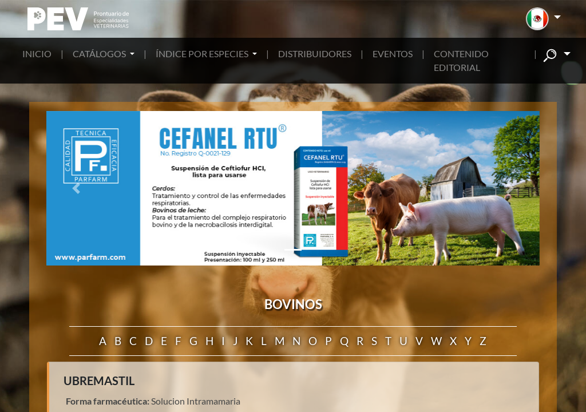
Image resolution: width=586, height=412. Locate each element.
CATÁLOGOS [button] (100, 53)
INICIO (37, 53)
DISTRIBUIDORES (314, 53)
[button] (543, 19)
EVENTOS (393, 53)
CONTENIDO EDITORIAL (461, 60)
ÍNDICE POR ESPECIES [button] (203, 53)
